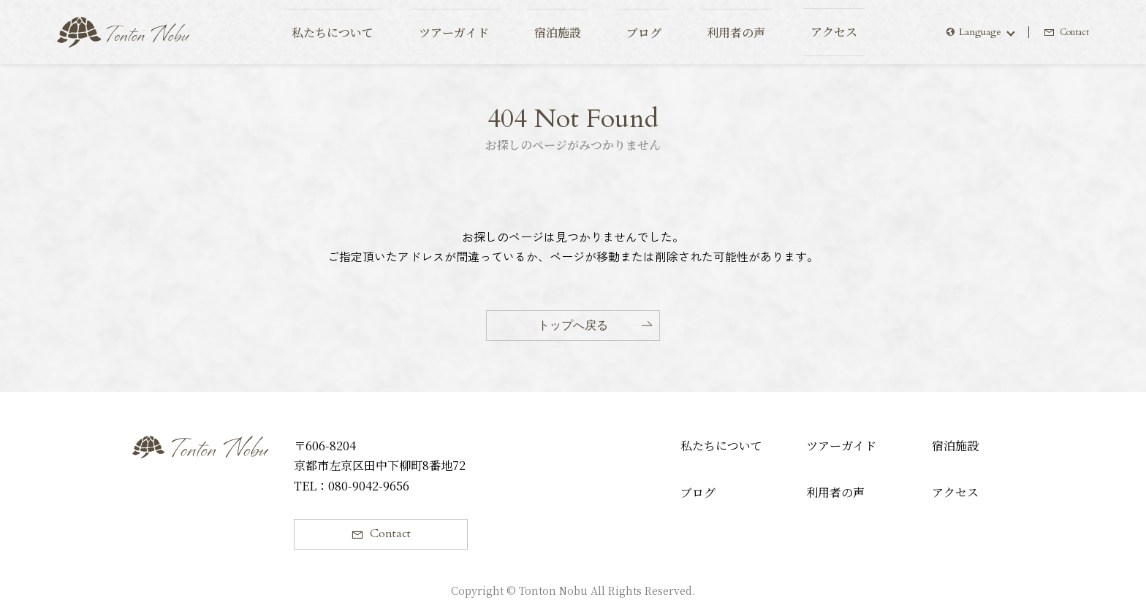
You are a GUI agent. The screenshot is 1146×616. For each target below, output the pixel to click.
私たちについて (721, 445)
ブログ (698, 492)
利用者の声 (835, 492)
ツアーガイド (841, 445)
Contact (1072, 32)
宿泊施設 (955, 445)
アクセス (955, 492)
